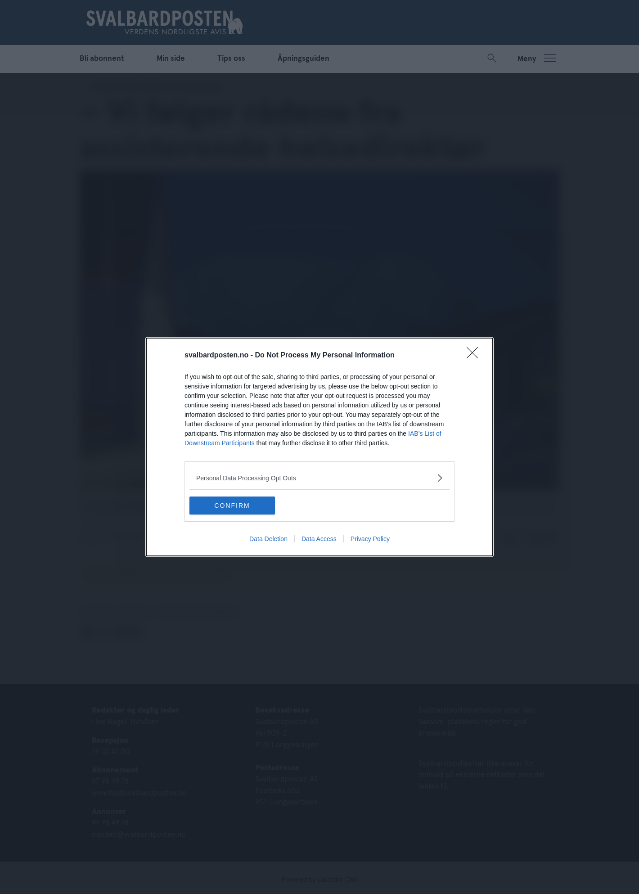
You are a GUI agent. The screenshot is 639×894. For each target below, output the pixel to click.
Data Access (319, 538)
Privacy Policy (370, 538)
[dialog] (319, 447)
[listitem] (319, 478)
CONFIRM (232, 505)
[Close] (475, 355)
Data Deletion (268, 538)
